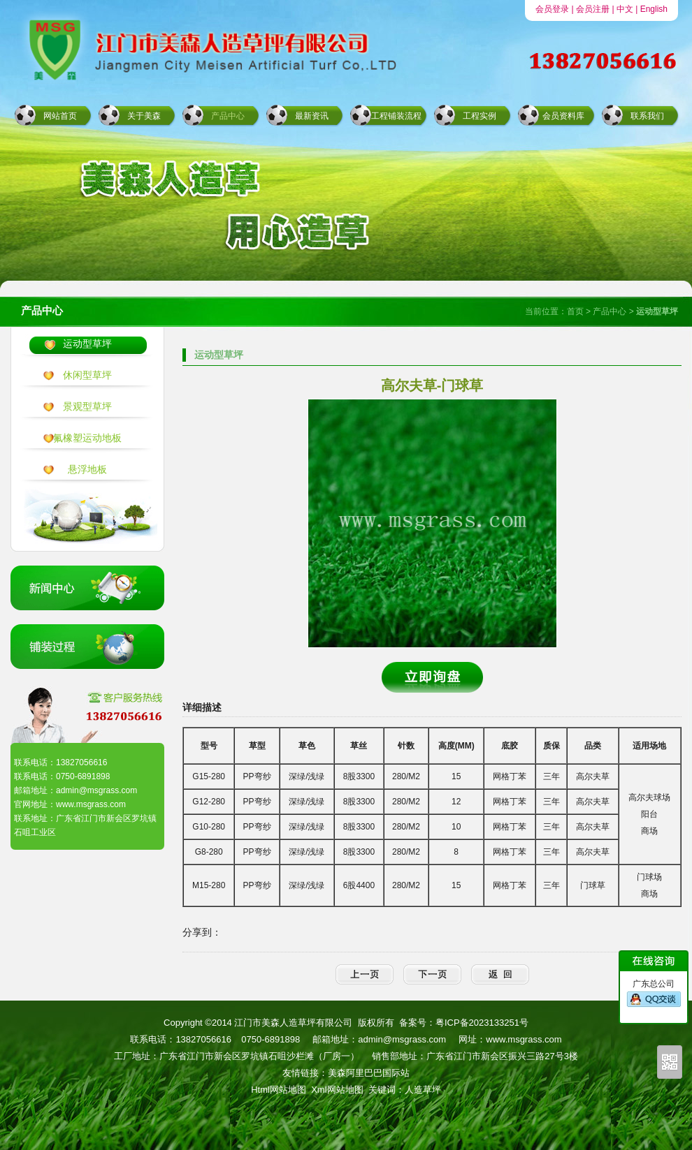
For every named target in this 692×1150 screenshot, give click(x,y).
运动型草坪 (87, 343)
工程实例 (479, 116)
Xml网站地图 (337, 1089)
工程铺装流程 (396, 116)
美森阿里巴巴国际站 (369, 1073)
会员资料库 (563, 116)
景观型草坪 (87, 406)
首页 (575, 311)
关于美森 (144, 116)
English (654, 9)
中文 (625, 9)
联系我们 (647, 116)
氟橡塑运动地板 (87, 437)
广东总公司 (654, 993)
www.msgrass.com (523, 1039)
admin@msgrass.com (402, 1039)
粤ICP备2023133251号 (481, 1022)
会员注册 (593, 9)
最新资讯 (312, 116)
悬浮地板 (87, 469)
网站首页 (60, 116)
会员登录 (552, 9)
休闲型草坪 (87, 375)
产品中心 (228, 116)
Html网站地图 (278, 1089)
